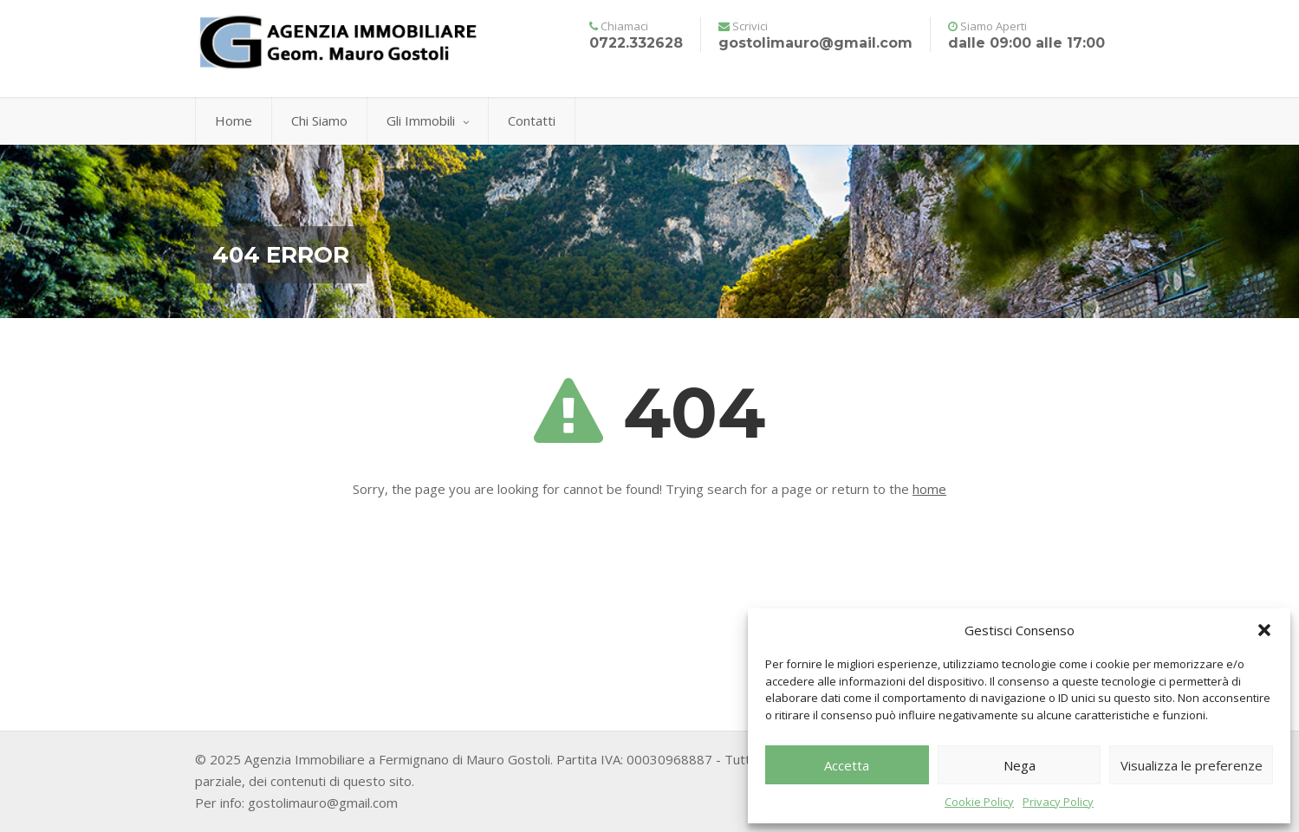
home (929, 488)
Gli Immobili (427, 120)
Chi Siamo (319, 120)
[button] (1264, 630)
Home (233, 120)
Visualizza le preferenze (1191, 765)
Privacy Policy (1058, 801)
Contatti (531, 120)
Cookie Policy (979, 801)
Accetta (846, 765)
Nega (1019, 765)
